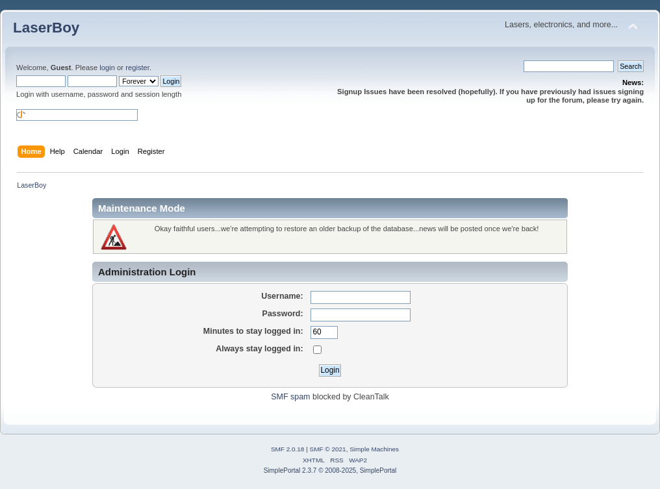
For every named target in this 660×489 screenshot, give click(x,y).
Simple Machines (374, 449)
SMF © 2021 (328, 449)
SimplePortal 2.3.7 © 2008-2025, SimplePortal (330, 470)
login (107, 67)
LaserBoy (46, 27)
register (137, 67)
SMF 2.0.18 (288, 449)
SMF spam (290, 396)
